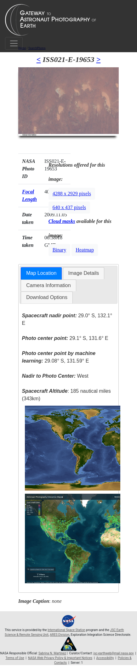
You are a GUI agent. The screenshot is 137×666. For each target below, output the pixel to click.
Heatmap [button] (85, 250)
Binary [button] (59, 250)
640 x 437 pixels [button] (69, 207)
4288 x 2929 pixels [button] (72, 193)
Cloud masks (62, 221)
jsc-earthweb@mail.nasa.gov (114, 653)
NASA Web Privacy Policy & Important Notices (60, 658)
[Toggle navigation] (14, 43)
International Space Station (66, 630)
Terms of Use (14, 658)
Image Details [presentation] (83, 273)
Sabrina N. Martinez (52, 653)
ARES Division (59, 634)
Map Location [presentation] (41, 273)
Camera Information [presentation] (48, 285)
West (55, 376)
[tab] (41, 273)
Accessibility (105, 658)
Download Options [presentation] (46, 297)
